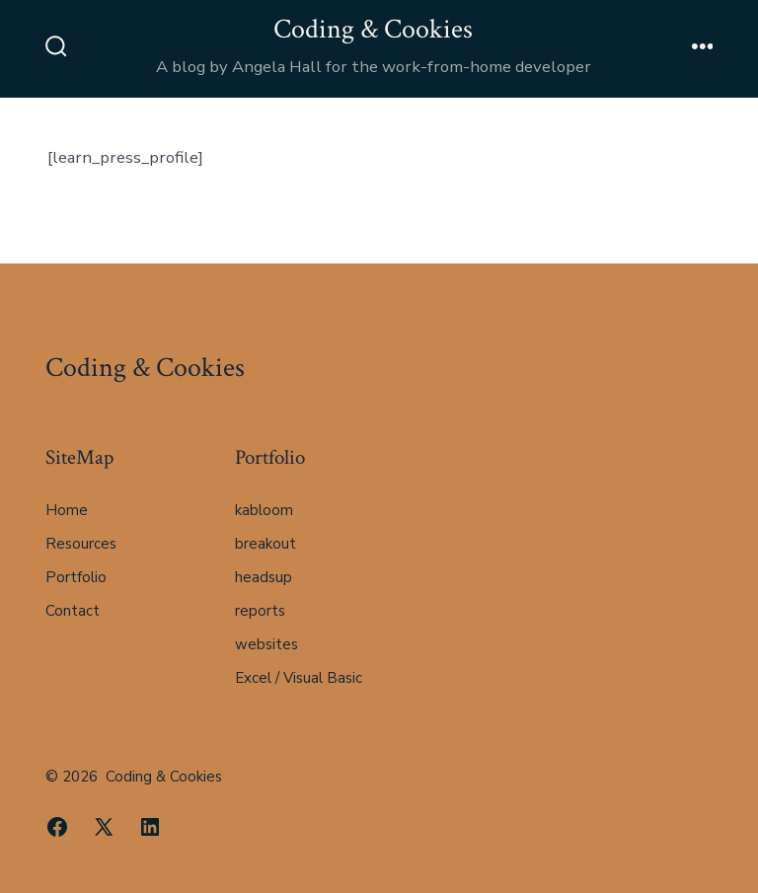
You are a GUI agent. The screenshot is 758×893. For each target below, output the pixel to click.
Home (66, 510)
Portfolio (76, 577)
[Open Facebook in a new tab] (57, 827)
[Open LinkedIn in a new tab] (150, 827)
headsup (263, 577)
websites (266, 644)
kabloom (264, 510)
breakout (265, 544)
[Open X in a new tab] (103, 827)
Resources (80, 544)
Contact (72, 611)
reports (260, 611)
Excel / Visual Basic (298, 678)
